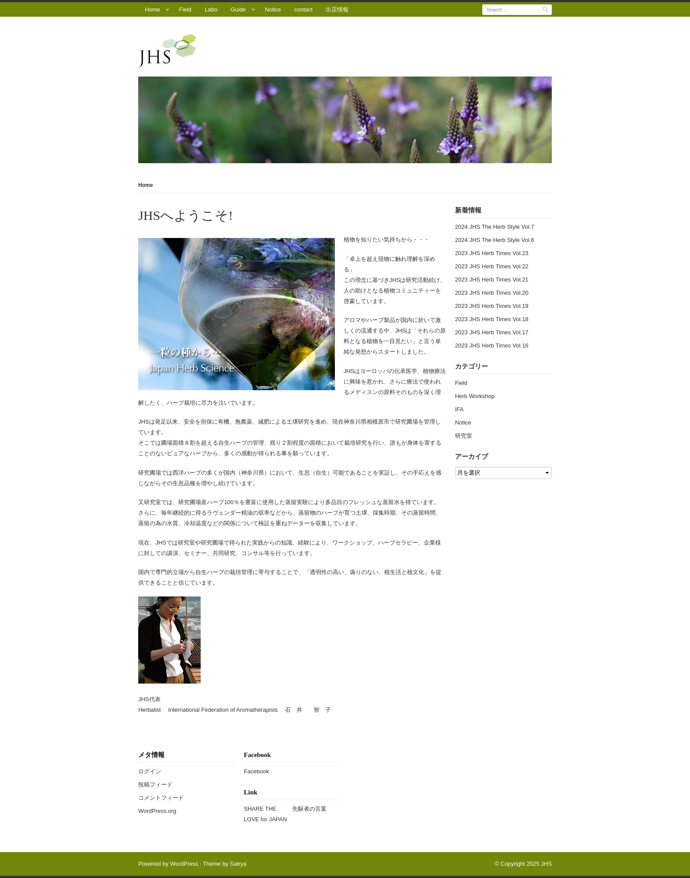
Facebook (256, 771)
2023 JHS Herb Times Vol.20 (492, 292)
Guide (238, 9)
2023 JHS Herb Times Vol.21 (492, 279)
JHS (546, 863)
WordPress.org (157, 811)
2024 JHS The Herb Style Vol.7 (494, 226)
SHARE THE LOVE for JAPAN (265, 814)
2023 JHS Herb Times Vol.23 (492, 253)
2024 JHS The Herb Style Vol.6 (494, 240)
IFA (459, 409)
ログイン (149, 771)
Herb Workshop (475, 396)
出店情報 (337, 9)
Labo (211, 9)
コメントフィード (161, 797)
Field (185, 9)
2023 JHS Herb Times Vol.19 (492, 306)
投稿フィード (155, 784)
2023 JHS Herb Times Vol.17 (492, 332)
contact (303, 9)
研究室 (463, 435)
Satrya (238, 863)
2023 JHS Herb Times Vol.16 (492, 345)
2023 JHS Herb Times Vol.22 (492, 266)
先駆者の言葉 (309, 808)
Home (152, 9)
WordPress (184, 863)
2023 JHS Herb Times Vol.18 (492, 319)
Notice (273, 9)
